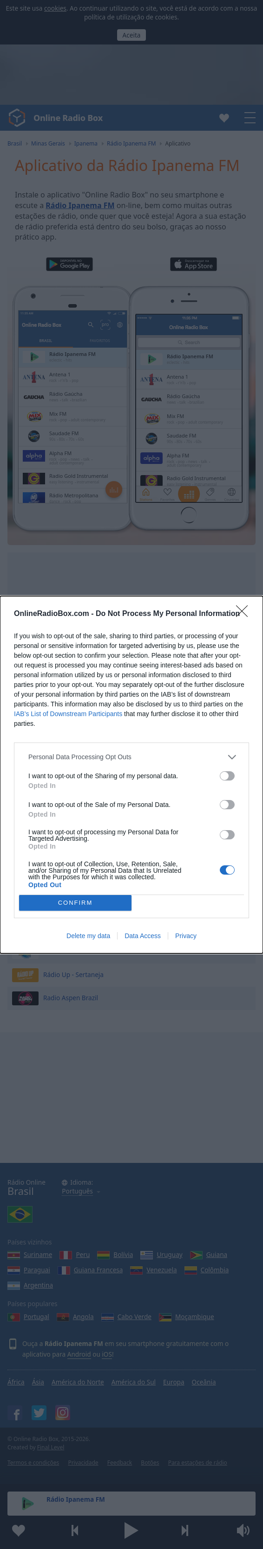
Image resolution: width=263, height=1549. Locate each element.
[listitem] (131, 757)
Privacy (186, 936)
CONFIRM (75, 902)
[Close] (245, 614)
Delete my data (88, 936)
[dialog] (131, 774)
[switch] (227, 776)
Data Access (143, 936)
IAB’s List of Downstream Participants (68, 713)
